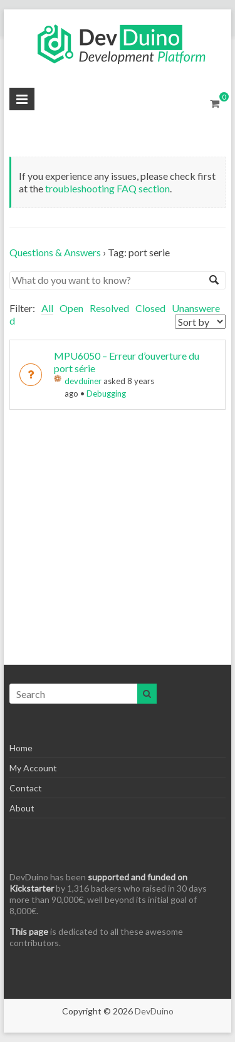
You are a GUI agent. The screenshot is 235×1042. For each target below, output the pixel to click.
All (47, 308)
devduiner (83, 381)
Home (21, 747)
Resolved (109, 308)
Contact (25, 788)
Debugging (106, 393)
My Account (33, 768)
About (21, 808)
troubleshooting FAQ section (107, 188)
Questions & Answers (55, 252)
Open (71, 308)
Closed (150, 308)
